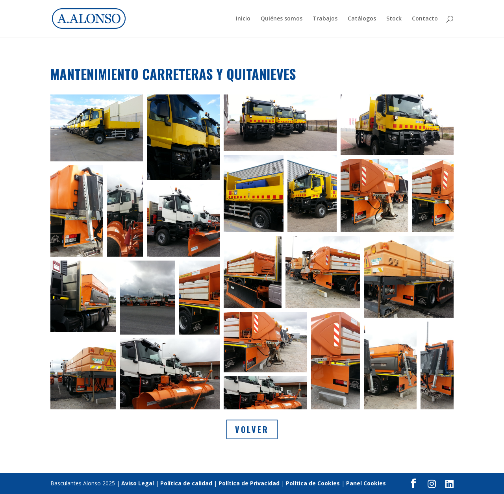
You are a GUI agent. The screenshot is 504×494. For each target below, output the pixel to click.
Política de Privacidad (249, 483)
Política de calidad (186, 483)
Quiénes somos (281, 19)
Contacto (425, 19)
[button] (96, 127)
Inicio (243, 19)
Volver (252, 429)
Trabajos (325, 19)
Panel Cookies (366, 483)
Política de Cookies (313, 483)
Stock (394, 19)
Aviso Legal (137, 483)
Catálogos (362, 19)
